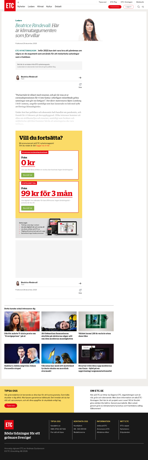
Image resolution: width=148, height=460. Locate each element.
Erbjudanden (125, 432)
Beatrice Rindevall (29, 77)
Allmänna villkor (103, 432)
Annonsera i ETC (103, 429)
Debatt (58, 6)
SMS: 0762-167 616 (58, 429)
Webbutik (140, 2)
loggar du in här (43, 145)
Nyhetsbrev (124, 429)
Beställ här (27, 175)
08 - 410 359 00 (80, 429)
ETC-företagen (126, 2)
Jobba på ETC (102, 426)
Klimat (40, 6)
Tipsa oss (11, 405)
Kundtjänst (78, 426)
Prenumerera (115, 7)
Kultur (49, 6)
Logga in (128, 7)
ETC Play (113, 2)
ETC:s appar (124, 426)
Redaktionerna (79, 432)
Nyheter (21, 6)
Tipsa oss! (102, 2)
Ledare (31, 6)
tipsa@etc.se (55, 426)
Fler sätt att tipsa (57, 432)
